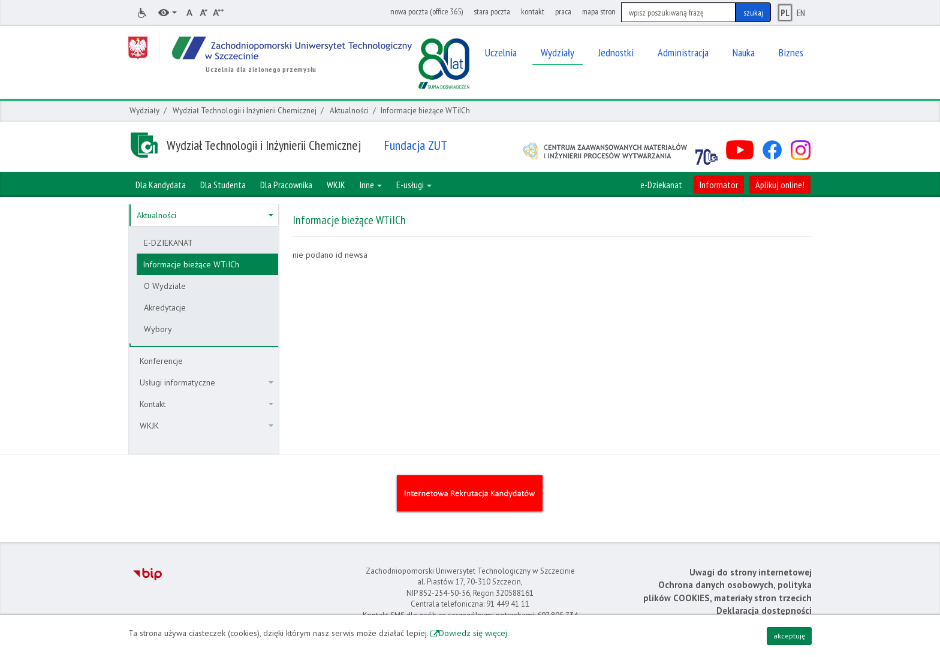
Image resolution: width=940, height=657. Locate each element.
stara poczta (492, 11)
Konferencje (161, 360)
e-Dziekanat (661, 185)
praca (563, 11)
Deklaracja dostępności (764, 610)
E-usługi (414, 185)
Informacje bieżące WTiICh (191, 264)
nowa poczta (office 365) (426, 11)
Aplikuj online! (780, 185)
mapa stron (599, 11)
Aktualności (349, 111)
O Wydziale (165, 286)
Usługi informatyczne (206, 382)
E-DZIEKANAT (168, 242)
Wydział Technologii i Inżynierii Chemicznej (245, 111)
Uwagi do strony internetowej (750, 572)
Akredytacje (165, 307)
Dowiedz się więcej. (474, 633)
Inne (371, 185)
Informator (719, 185)
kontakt (532, 11)
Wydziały (144, 111)
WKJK (206, 425)
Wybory (158, 329)
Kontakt (206, 404)
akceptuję (789, 635)
